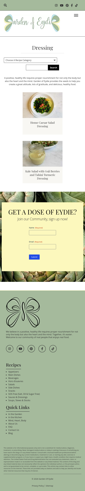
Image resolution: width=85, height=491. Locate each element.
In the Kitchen (15, 417)
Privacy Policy (38, 486)
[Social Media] (57, 5)
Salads (11, 384)
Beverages (13, 378)
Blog (10, 433)
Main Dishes (14, 374)
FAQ (10, 426)
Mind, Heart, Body (17, 420)
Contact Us (13, 430)
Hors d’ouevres (15, 381)
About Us (12, 423)
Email (35, 241)
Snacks (11, 390)
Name (36, 227)
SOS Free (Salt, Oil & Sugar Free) (24, 394)
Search (53, 67)
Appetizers (13, 371)
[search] (6, 5)
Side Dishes (14, 387)
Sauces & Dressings (17, 397)
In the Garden (15, 414)
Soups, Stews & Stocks (19, 400)
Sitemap (49, 486)
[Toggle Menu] (76, 15)
